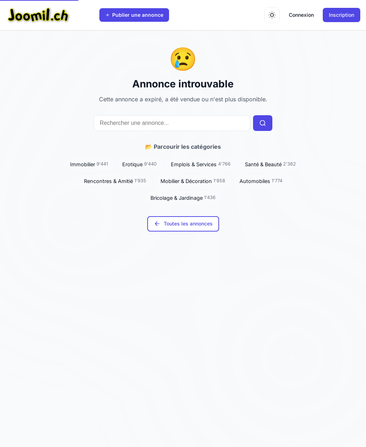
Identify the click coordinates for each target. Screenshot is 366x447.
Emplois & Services (201, 164)
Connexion (301, 15)
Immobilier (89, 164)
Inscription (341, 15)
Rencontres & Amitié (115, 180)
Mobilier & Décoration (192, 180)
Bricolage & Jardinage (183, 197)
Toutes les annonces (183, 223)
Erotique (139, 164)
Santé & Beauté (270, 164)
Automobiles (260, 180)
